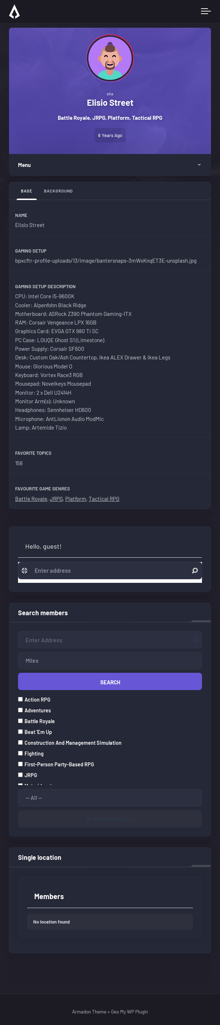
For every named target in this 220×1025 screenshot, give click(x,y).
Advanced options (113, 817)
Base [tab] (26, 191)
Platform (75, 498)
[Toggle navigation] (206, 11)
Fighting (31, 752)
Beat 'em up (35, 730)
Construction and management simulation (70, 741)
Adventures (34, 709)
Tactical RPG (104, 498)
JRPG (56, 498)
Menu (24, 165)
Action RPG (34, 698)
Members (49, 895)
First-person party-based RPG (56, 763)
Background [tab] (58, 191)
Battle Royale (31, 498)
